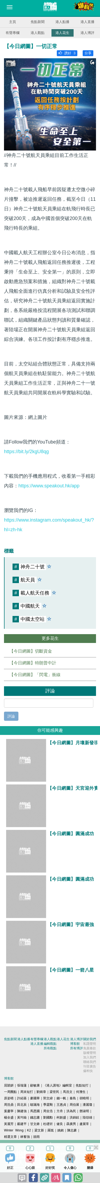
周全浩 (48, 1111)
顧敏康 (35, 1085)
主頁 (12, 22)
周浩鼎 (9, 1105)
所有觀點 (50, 1048)
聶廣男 (71, 1124)
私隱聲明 (89, 1044)
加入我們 (89, 1057)
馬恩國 (35, 1111)
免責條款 (89, 1048)
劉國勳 (48, 1117)
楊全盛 (9, 1117)
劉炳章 (41, 1092)
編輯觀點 (50, 1044)
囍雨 (36, 1137)
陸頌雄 (87, 1117)
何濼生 (81, 1092)
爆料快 (88, 1071)
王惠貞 (61, 1105)
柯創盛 (61, 1117)
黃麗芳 (9, 1124)
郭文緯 (48, 1098)
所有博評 (76, 1048)
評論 (11, 716)
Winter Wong (13, 1130)
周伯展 (74, 1105)
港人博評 (87, 33)
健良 (60, 1124)
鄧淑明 (84, 1111)
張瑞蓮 (22, 1085)
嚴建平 (22, 1124)
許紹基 (22, 1098)
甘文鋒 (35, 1124)
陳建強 (22, 1111)
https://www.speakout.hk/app (48, 485)
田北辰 (22, 1105)
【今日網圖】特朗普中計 (32, 663)
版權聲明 (89, 1053)
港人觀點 (38, 33)
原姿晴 (9, 1098)
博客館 (75, 1044)
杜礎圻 (48, 1124)
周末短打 (26, 1092)
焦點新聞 (38, 22)
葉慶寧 (9, 1111)
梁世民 (54, 1092)
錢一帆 (61, 1098)
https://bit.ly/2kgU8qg (26, 451)
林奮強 (25, 1137)
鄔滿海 (35, 1105)
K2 (29, 1130)
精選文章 (10, 1137)
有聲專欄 (12, 33)
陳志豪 (72, 1130)
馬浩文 (68, 1092)
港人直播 (87, 22)
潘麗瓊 (87, 1105)
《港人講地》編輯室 (57, 1085)
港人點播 (62, 22)
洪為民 (71, 1111)
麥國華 (35, 1098)
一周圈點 (10, 1092)
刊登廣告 (89, 1066)
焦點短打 (82, 1085)
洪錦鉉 (74, 1117)
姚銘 (60, 1130)
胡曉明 (84, 1098)
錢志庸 (35, 1117)
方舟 (60, 1111)
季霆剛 (48, 1105)
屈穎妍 (9, 1085)
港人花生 (62, 33)
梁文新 (39, 1130)
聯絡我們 (89, 1062)
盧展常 (84, 1124)
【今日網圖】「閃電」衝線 (35, 674)
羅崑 (50, 1130)
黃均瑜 (22, 1117)
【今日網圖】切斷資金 (30, 651)
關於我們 (89, 1039)
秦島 (73, 1098)
